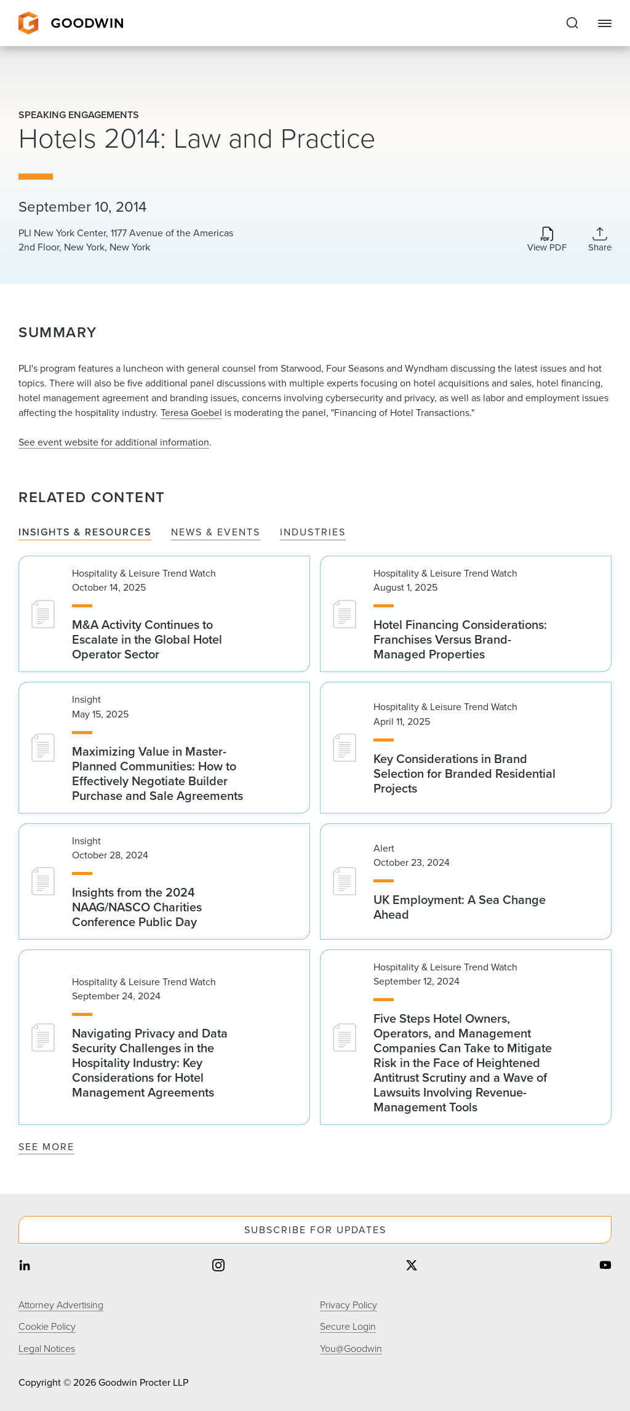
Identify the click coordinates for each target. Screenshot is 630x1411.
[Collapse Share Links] (600, 239)
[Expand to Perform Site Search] (572, 23)
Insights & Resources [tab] (84, 532)
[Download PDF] (546, 240)
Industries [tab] (313, 532)
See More (46, 1147)
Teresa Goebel (191, 413)
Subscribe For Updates (315, 1230)
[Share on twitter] (411, 1266)
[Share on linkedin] (24, 1266)
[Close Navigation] (605, 23)
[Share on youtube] (605, 1266)
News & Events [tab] (215, 532)
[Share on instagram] (218, 1266)
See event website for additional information (113, 442)
